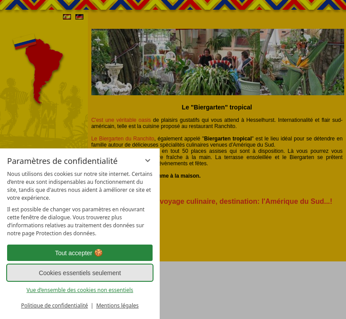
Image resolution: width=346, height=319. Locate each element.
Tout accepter (80, 253)
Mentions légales (117, 305)
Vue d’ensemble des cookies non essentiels (80, 290)
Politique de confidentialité (54, 305)
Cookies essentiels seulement (80, 272)
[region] (80, 203)
